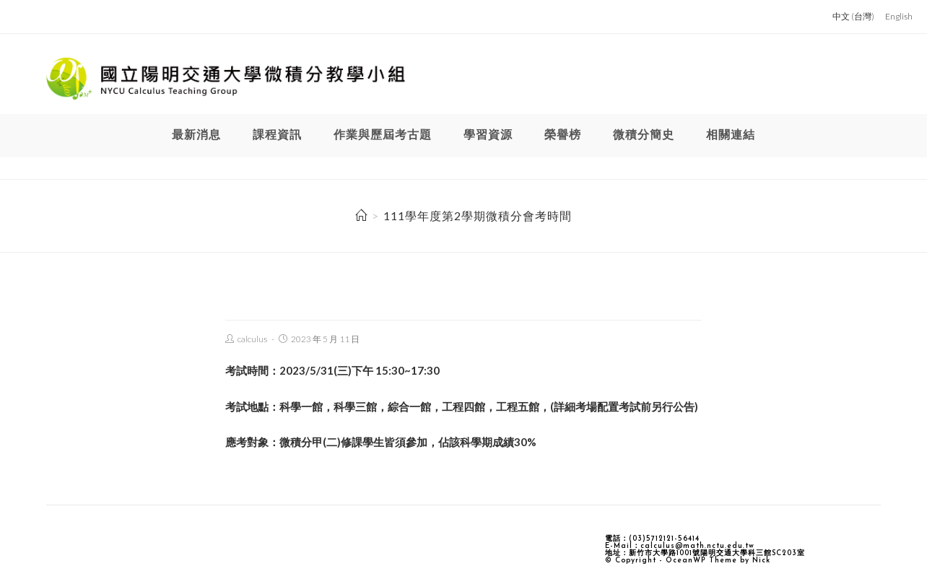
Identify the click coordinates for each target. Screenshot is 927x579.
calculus (252, 339)
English (899, 16)
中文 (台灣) (853, 16)
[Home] (361, 215)
